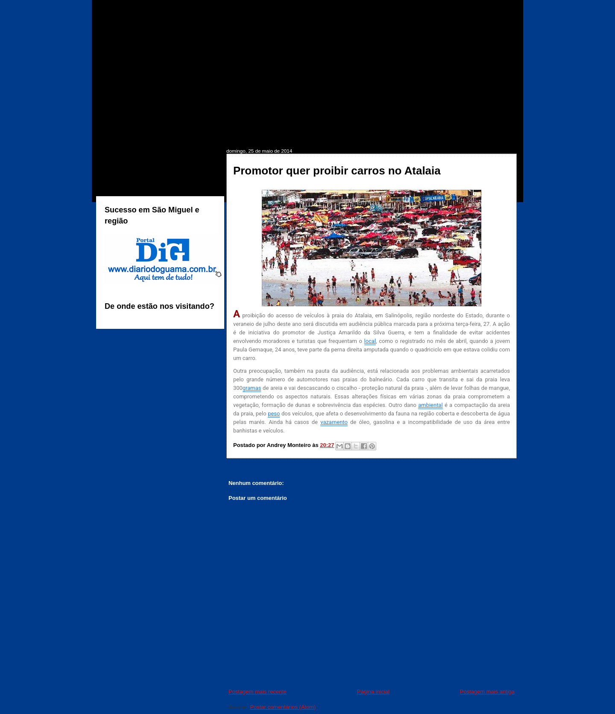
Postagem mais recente (257, 691)
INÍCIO (121, 135)
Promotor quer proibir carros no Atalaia (337, 171)
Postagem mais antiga (487, 691)
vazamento (334, 422)
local (370, 341)
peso (274, 413)
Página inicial (373, 691)
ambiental (430, 405)
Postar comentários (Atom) (283, 707)
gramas (252, 388)
